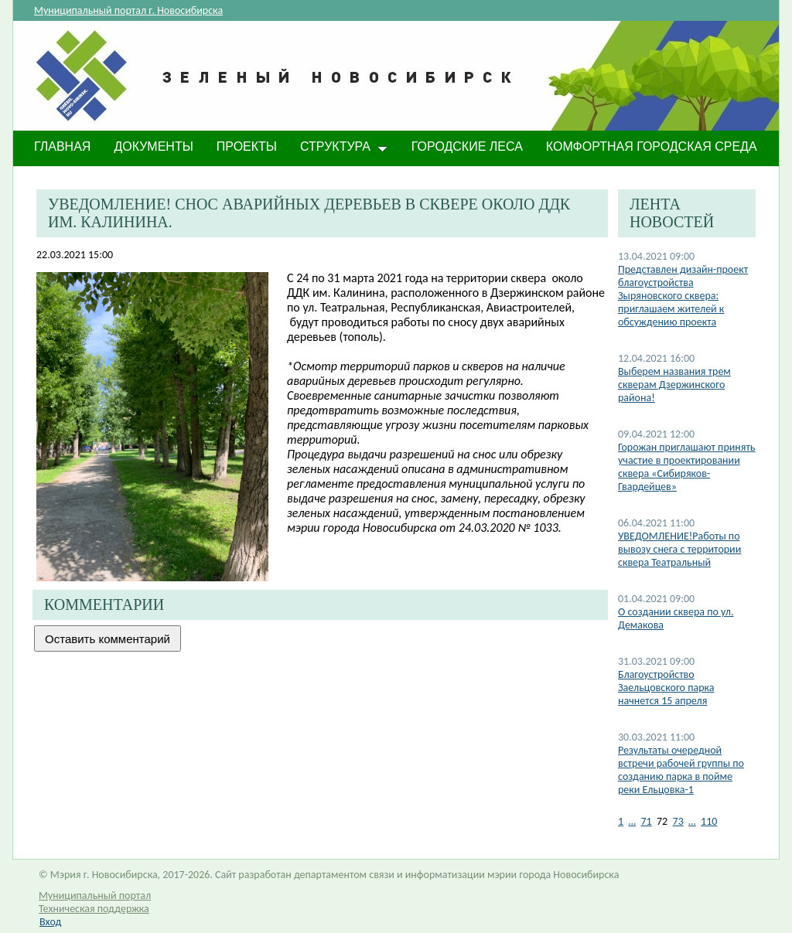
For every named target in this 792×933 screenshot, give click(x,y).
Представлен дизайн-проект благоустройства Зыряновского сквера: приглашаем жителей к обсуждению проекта (683, 296)
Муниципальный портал (95, 895)
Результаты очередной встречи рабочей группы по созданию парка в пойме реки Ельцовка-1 (681, 770)
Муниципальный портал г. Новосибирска (128, 10)
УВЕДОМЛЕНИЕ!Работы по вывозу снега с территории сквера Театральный (679, 549)
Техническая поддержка (94, 908)
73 (678, 821)
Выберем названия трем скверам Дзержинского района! (674, 384)
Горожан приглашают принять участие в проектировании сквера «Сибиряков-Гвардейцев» (686, 467)
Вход (50, 921)
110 (709, 821)
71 (645, 821)
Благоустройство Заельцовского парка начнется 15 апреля (666, 687)
